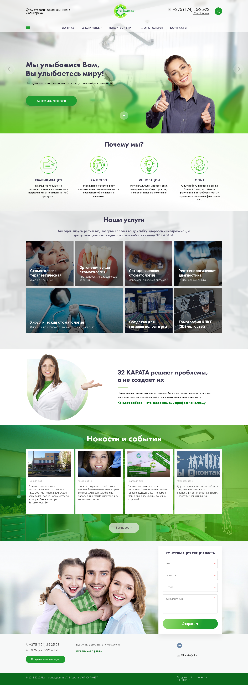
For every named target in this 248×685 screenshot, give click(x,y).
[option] (124, 66)
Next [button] (238, 69)
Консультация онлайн (51, 100)
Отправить (190, 623)
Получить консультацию (45, 659)
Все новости (124, 527)
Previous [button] (9, 69)
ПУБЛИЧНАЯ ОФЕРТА (89, 651)
